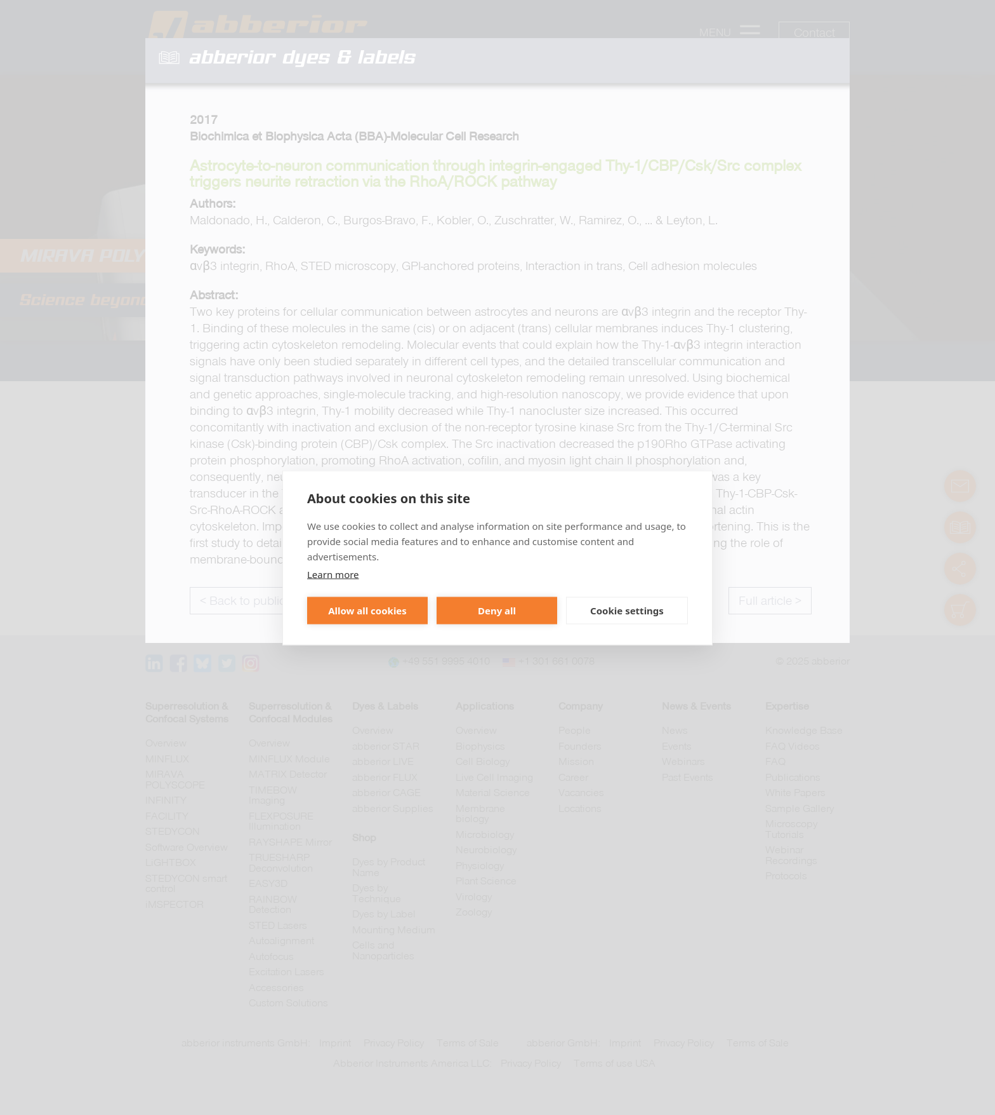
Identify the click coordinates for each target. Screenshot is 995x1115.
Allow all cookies (367, 610)
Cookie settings (627, 610)
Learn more (333, 573)
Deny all (497, 610)
